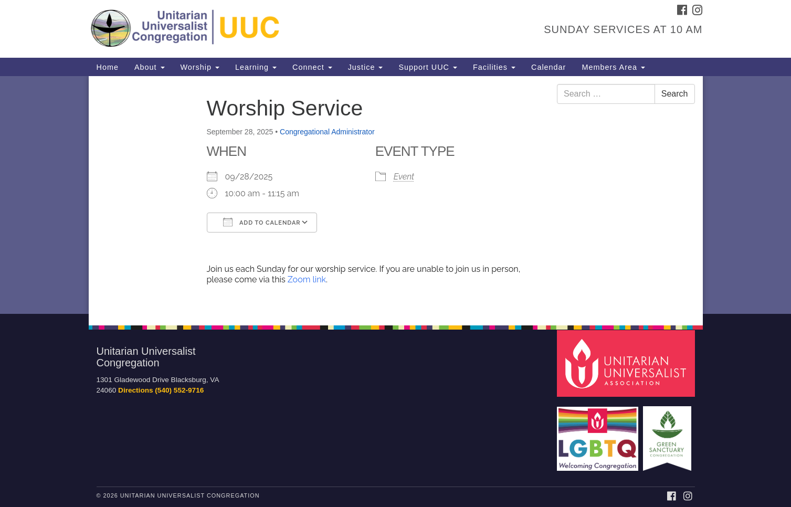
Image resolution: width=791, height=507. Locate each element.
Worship (200, 67)
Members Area (613, 67)
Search (674, 93)
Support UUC (427, 67)
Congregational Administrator (327, 132)
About (149, 67)
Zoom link (307, 279)
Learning (256, 67)
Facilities (494, 67)
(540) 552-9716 (179, 390)
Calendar (548, 67)
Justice (365, 67)
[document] (395, 195)
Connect (312, 67)
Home (108, 67)
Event (404, 177)
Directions (135, 390)
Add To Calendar (262, 222)
